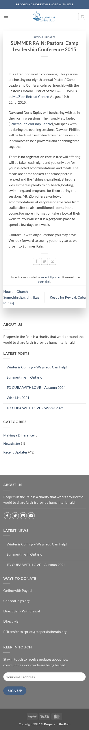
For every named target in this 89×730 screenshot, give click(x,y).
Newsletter (11, 443)
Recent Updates (44, 37)
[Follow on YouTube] (31, 515)
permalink (44, 281)
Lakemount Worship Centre (31, 124)
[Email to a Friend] (52, 261)
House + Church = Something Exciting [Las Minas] (21, 297)
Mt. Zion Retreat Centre (30, 96)
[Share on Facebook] (36, 261)
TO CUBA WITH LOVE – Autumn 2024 (36, 387)
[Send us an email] (23, 515)
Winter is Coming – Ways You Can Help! (37, 367)
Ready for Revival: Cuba (68, 297)
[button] (6, 16)
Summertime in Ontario (24, 377)
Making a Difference (18, 435)
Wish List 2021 (18, 397)
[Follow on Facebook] (7, 515)
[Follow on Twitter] (15, 515)
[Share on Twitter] (44, 261)
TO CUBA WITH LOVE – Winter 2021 (35, 408)
